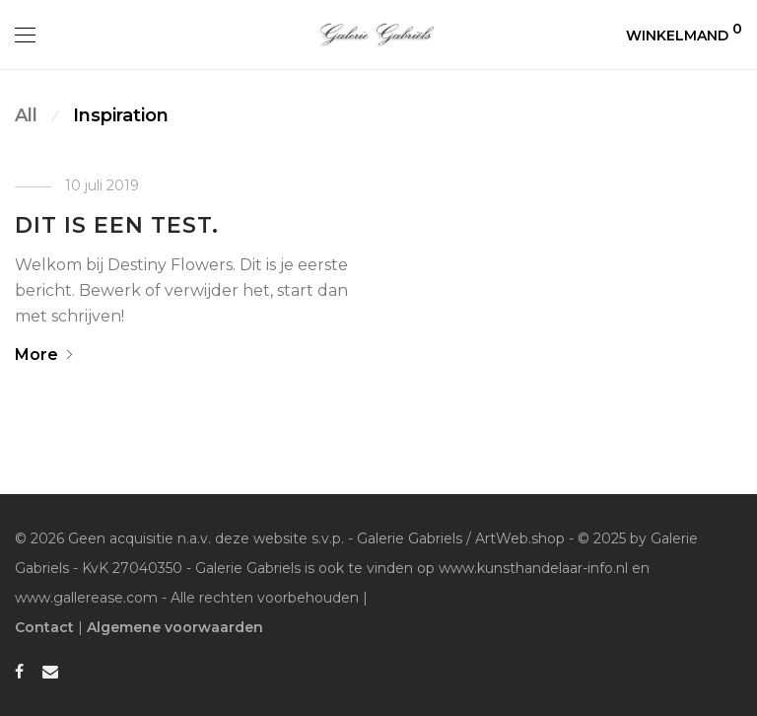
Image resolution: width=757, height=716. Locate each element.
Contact (44, 627)
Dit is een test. (117, 225)
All (26, 115)
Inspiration (121, 115)
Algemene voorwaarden (175, 627)
